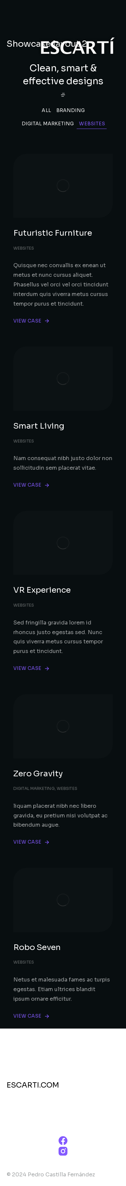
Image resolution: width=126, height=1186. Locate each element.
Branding (70, 110)
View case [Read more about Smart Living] (31, 485)
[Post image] (63, 186)
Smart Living (38, 426)
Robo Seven (37, 947)
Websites (92, 124)
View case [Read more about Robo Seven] (31, 1016)
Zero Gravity (38, 774)
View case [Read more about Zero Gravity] (31, 842)
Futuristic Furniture (52, 233)
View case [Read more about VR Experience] (31, 668)
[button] (63, 95)
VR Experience (42, 590)
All (46, 110)
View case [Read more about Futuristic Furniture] (31, 321)
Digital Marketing (48, 124)
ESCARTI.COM (33, 1085)
